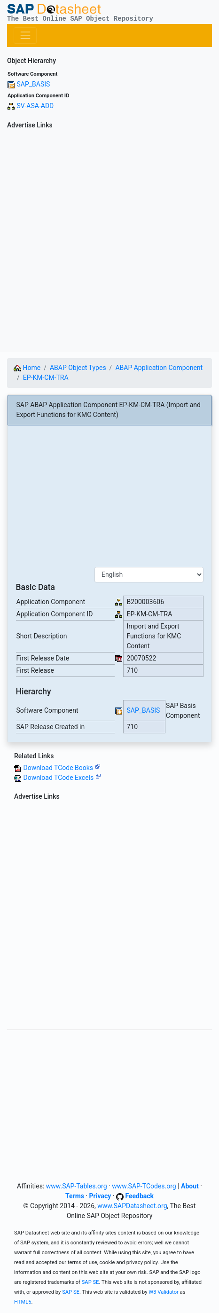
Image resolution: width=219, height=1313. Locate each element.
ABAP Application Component (159, 367)
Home (27, 367)
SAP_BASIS (33, 84)
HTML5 (22, 1302)
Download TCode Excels (62, 777)
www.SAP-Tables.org (76, 1186)
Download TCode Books (61, 767)
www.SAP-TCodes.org (144, 1186)
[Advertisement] (109, 242)
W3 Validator (164, 1292)
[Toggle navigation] (25, 35)
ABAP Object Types (78, 367)
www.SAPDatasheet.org (132, 1206)
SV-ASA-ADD (35, 106)
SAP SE (90, 1282)
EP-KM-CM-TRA (46, 377)
